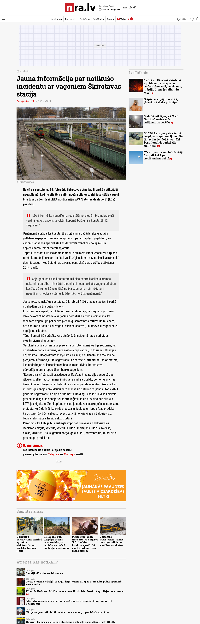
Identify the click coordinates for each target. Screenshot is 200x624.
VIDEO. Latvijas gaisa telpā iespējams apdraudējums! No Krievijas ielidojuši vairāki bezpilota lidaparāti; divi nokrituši (163, 139)
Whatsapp (69, 454)
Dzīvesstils (70, 19)
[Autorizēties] (197, 19)
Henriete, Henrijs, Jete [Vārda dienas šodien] (109, 9)
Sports (110, 19)
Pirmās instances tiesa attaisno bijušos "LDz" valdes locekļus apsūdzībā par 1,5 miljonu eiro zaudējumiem (85, 543)
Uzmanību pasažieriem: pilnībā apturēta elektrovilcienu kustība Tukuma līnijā (29, 543)
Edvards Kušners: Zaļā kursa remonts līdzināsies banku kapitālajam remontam (75, 591)
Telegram (53, 454)
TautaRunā (85, 19)
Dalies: (59, 461)
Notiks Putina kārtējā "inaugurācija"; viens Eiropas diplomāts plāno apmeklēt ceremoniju (74, 583)
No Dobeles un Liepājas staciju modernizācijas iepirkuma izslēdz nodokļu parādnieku (57, 542)
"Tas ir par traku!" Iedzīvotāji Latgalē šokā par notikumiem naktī (163, 155)
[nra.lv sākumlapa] (80, 7)
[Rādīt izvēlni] (3, 19)
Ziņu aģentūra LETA (25, 101)
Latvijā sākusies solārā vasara (44, 573)
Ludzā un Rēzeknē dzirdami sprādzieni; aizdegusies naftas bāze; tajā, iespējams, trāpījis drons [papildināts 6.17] (163, 86)
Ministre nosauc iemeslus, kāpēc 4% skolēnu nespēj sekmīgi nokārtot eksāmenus (69, 602)
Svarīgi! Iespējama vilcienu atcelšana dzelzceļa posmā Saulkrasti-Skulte (71, 622)
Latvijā (25, 71)
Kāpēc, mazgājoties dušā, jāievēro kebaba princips (161, 100)
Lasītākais (138, 72)
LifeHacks (98, 19)
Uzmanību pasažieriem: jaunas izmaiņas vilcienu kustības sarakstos (112, 541)
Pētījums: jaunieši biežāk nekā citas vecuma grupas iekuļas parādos (67, 612)
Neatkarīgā (56, 19)
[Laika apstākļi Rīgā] (129, 8)
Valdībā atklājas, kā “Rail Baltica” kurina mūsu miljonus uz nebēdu (161, 119)
